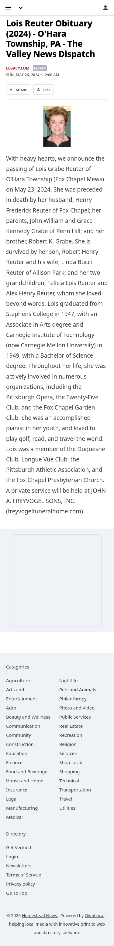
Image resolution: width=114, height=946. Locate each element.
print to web (93, 924)
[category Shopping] (69, 771)
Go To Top (16, 893)
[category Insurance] (16, 790)
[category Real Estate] (71, 726)
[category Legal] (12, 799)
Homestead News (40, 915)
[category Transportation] (75, 790)
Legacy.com (17, 68)
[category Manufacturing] (22, 808)
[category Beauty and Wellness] (28, 717)
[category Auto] (11, 708)
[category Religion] (68, 744)
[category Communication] (23, 726)
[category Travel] (65, 799)
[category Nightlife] (68, 680)
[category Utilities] (67, 808)
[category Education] (16, 753)
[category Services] (68, 753)
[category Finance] (14, 762)
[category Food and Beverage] (26, 771)
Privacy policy (20, 884)
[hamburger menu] (8, 7)
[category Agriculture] (18, 680)
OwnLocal (95, 915)
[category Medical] (14, 817)
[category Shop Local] (70, 762)
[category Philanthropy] (73, 699)
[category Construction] (20, 744)
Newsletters (19, 866)
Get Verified (18, 847)
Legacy (40, 68)
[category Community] (18, 735)
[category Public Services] (75, 717)
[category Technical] (69, 781)
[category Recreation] (70, 735)
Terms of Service (23, 875)
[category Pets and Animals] (77, 689)
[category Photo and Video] (77, 708)
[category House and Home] (24, 781)
